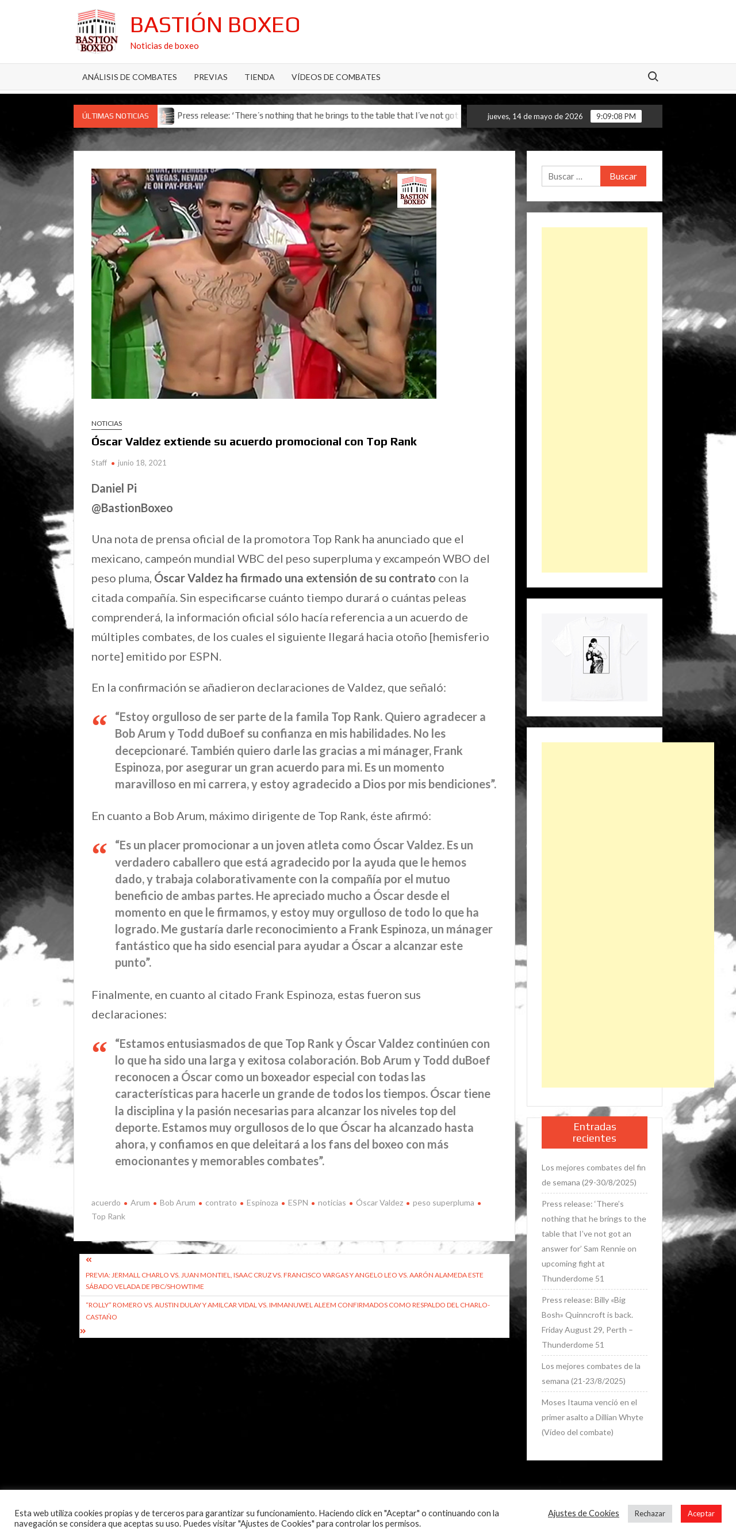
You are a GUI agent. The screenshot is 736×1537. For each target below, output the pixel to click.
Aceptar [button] (701, 1513)
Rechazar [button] (650, 1513)
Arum (140, 1202)
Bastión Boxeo (215, 24)
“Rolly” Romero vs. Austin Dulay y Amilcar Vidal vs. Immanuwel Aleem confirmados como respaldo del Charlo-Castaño (288, 1310)
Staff (99, 462)
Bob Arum (177, 1202)
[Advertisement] (594, 400)
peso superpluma (443, 1202)
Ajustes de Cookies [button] (583, 1513)
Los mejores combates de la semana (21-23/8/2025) (591, 1373)
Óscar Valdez (379, 1202)
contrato (221, 1202)
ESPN (298, 1202)
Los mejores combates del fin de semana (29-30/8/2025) (594, 1174)
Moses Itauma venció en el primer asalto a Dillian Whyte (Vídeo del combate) (592, 1417)
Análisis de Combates (129, 77)
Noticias (106, 423)
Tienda (259, 77)
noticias (332, 1202)
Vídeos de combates (336, 77)
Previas (211, 77)
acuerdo (106, 1202)
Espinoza (262, 1202)
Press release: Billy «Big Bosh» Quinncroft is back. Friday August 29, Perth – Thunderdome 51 (587, 1322)
